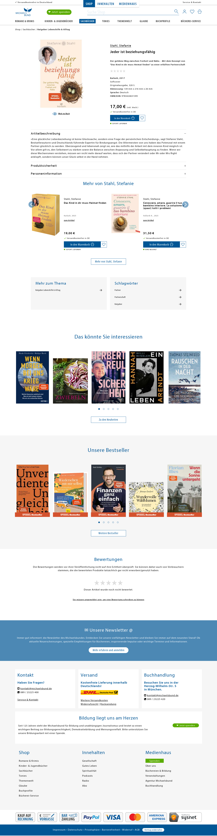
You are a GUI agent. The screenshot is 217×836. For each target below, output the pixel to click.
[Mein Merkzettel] (192, 12)
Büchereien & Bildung (158, 770)
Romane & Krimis (24, 21)
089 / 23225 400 (29, 692)
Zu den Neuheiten (108, 419)
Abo (84, 785)
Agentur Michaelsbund (158, 780)
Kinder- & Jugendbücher (59, 21)
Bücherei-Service (191, 21)
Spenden (154, 760)
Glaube (144, 21)
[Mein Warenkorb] (199, 11)
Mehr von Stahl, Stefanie (108, 261)
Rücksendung (108, 704)
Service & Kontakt (192, 2)
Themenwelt (124, 21)
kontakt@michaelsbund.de (36, 688)
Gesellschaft (89, 760)
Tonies (106, 21)
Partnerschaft (120, 297)
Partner (118, 290)
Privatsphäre (92, 829)
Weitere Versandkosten (94, 700)
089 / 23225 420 (156, 699)
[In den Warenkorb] (124, 118)
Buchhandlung (154, 785)
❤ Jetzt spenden (59, 12)
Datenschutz (75, 829)
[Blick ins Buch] (61, 113)
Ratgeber (118, 304)
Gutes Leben (89, 765)
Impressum (59, 829)
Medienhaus (128, 4)
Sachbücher (87, 21)
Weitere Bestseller (108, 533)
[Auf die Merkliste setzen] (142, 118)
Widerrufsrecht (89, 704)
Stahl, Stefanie (120, 45)
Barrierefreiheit (111, 829)
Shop (89, 4)
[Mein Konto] (184, 11)
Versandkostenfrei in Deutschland (35, 2)
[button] (99, 409)
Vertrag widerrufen (153, 830)
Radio (85, 780)
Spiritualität (89, 770)
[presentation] (32, 204)
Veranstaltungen (155, 775)
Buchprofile (163, 21)
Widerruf (127, 829)
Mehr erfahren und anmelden (108, 650)
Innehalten (105, 4)
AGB (137, 829)
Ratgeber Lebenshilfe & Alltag (48, 290)
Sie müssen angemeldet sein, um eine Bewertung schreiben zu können (108, 599)
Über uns (150, 765)
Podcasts (87, 775)
